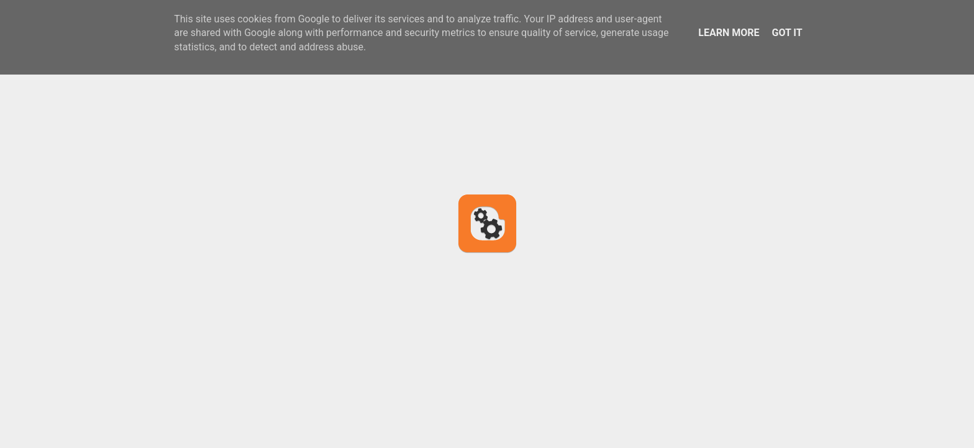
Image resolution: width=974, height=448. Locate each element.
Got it (786, 33)
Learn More (728, 33)
